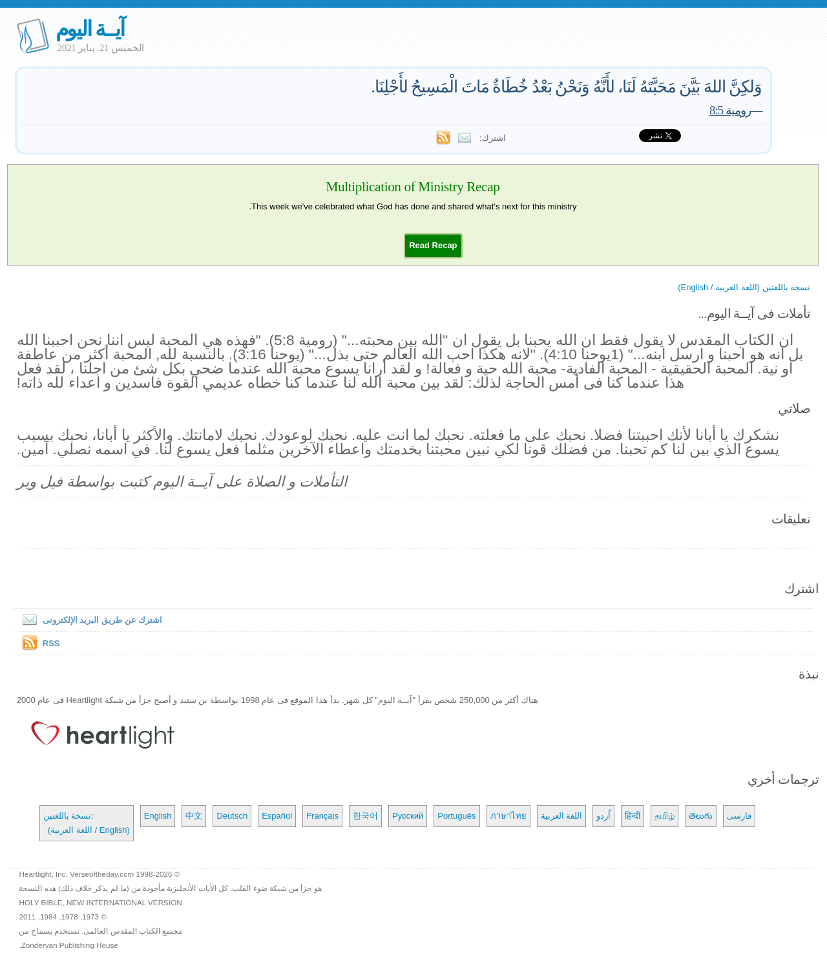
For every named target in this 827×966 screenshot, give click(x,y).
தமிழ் (664, 816)
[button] (433, 245)
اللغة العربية (562, 816)
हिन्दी (632, 816)
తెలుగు (701, 816)
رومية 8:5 (730, 110)
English (158, 816)
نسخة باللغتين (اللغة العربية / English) (744, 287)
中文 (193, 816)
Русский (407, 816)
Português (456, 816)
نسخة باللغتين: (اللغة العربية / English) (86, 823)
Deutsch (231, 816)
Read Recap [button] (433, 245)
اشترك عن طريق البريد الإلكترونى (89, 620)
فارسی (739, 816)
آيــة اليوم (90, 29)
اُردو (603, 816)
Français (322, 816)
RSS (51, 643)
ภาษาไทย (508, 816)
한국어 (365, 816)
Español (277, 816)
